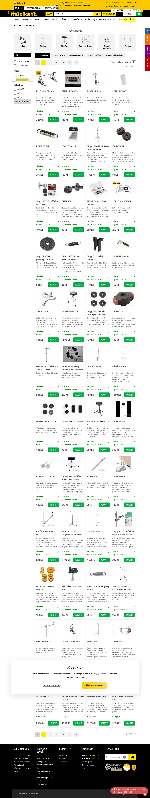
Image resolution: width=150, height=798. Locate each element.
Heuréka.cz (63, 762)
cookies (81, 677)
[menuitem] (18, 19)
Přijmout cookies (94, 685)
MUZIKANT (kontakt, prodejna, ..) (120, 2)
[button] (23, 749)
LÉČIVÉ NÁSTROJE (33, 8)
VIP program (87, 762)
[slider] (13, 80)
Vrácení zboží (19, 765)
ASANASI (20, 89)
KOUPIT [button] (53, 119)
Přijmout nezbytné (51, 685)
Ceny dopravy (42, 784)
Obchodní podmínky (22, 755)
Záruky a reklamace (22, 762)
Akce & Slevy (23, 65)
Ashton (20, 97)
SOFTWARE (50, 8)
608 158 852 (86, 758)
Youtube (62, 758)
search (97, 14)
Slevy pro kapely (88, 765)
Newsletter (86, 768)
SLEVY (49, 14)
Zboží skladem (23, 61)
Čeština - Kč (20, 3)
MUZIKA (18, 8)
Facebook (63, 755)
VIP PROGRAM (109, 14)
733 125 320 (86, 755)
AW (18, 93)
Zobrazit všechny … (22, 101)
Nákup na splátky (21, 758)
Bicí (20, 25)
